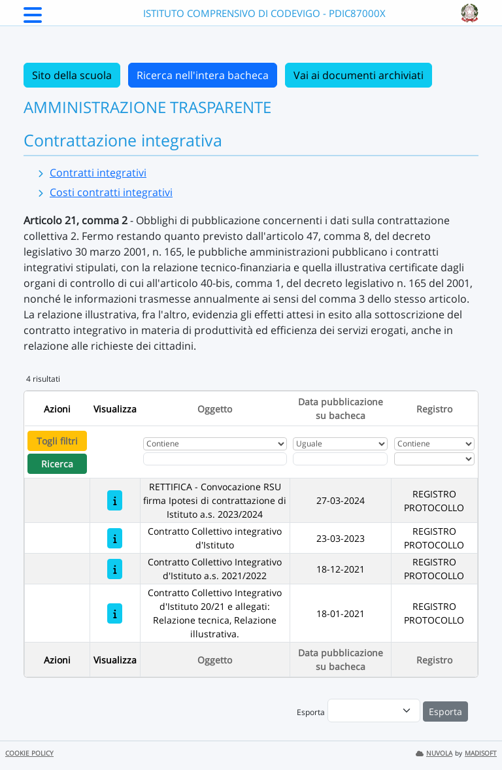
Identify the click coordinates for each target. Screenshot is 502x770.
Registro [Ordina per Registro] (434, 409)
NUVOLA (434, 753)
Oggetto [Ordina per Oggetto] (214, 409)
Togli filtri (57, 441)
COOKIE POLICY (29, 753)
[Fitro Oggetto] (215, 458)
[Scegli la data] (340, 458)
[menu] (373, 710)
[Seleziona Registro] (434, 458)
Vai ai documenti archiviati (358, 75)
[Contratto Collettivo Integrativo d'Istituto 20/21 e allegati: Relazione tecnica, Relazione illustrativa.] (114, 613)
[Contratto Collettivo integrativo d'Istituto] (114, 538)
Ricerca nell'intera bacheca (203, 75)
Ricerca (57, 464)
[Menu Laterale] (33, 19)
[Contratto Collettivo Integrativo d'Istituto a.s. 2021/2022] (114, 569)
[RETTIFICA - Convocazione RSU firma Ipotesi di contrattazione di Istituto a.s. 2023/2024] (114, 500)
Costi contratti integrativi (111, 192)
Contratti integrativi (98, 172)
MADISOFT (481, 753)
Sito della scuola (72, 75)
